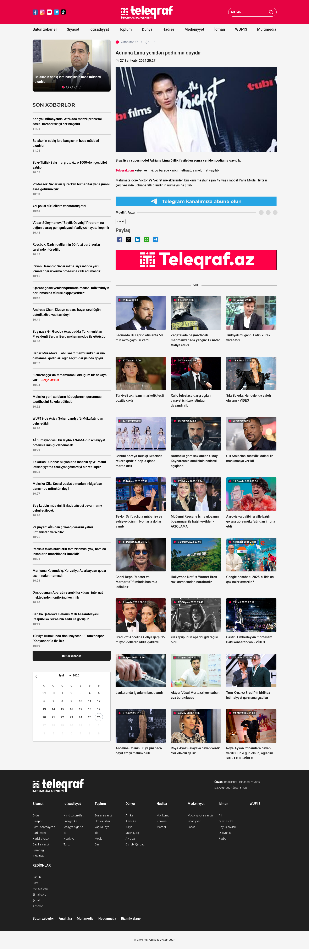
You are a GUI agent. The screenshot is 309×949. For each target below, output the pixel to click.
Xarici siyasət (41, 838)
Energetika (70, 821)
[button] (63, 87)
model (120, 221)
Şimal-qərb (39, 894)
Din (97, 844)
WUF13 (241, 29)
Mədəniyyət (194, 29)
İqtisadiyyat (99, 29)
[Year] (78, 675)
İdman (219, 29)
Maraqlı (161, 827)
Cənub (37, 877)
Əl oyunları (225, 832)
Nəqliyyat (70, 838)
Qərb (36, 883)
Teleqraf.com (125, 170)
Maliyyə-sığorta (73, 827)
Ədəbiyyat (194, 821)
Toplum (125, 29)
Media (99, 838)
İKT (66, 832)
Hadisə (168, 29)
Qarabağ (38, 850)
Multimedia (266, 29)
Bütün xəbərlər (45, 29)
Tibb (97, 832)
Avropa (130, 838)
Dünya (147, 29)
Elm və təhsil (102, 821)
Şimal (36, 900)
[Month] (64, 675)
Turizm (68, 844)
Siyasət (73, 29)
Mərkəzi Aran (41, 888)
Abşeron (38, 906)
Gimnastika (226, 821)
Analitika (38, 856)
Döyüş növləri (227, 827)
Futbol (223, 838)
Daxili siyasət (41, 844)
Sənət (191, 827)
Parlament (39, 832)
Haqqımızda (107, 918)
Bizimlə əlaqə (130, 918)
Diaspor (38, 821)
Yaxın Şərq (132, 832)
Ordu (36, 815)
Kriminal (162, 821)
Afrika (129, 815)
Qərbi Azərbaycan (44, 827)
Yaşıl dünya (102, 827)
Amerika (131, 821)
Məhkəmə (163, 815)
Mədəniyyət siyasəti (200, 815)
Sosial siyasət (103, 815)
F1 (220, 815)
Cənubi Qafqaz (135, 844)
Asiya (129, 827)
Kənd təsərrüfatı (74, 815)
